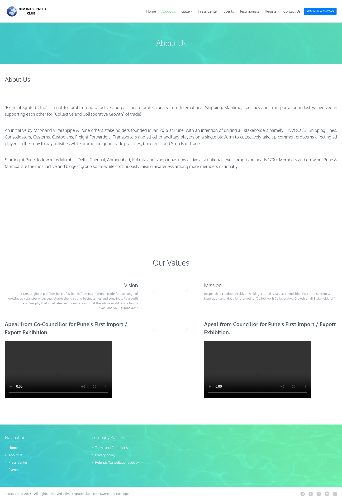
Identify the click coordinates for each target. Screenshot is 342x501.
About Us (15, 455)
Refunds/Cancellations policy (117, 462)
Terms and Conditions (111, 448)
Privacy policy (105, 455)
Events (14, 470)
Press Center (18, 462)
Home (13, 448)
